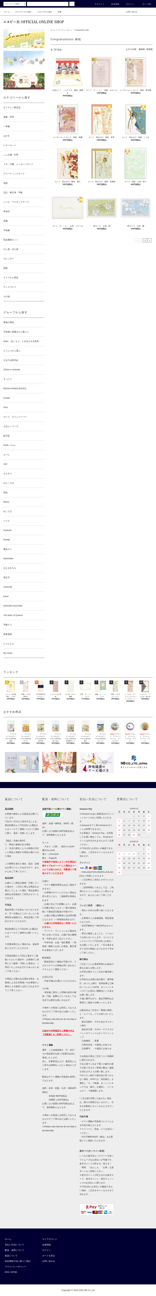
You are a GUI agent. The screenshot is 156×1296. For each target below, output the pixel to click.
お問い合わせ (129, 12)
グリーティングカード (65, 30)
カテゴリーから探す (22, 12)
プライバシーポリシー (15, 1266)
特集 (57, 12)
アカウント (98, 4)
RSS (7, 1272)
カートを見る (48, 1255)
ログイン (128, 4)
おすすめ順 (131, 49)
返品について (11, 1255)
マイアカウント (49, 1239)
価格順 (141, 49)
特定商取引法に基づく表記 (17, 1261)
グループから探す (43, 12)
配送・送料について (14, 1250)
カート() (145, 4)
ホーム (7, 12)
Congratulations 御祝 (82, 30)
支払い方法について (14, 1244)
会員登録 (113, 4)
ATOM (14, 1272)
